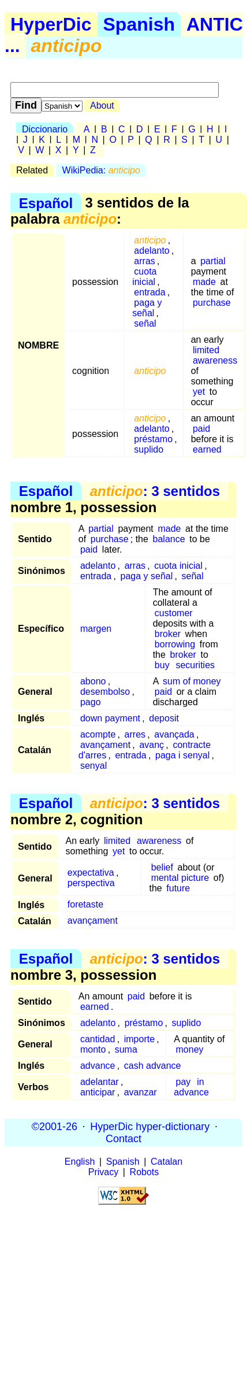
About (102, 105)
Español (46, 202)
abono (93, 681)
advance (97, 1066)
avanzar (140, 1092)
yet (199, 392)
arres (135, 734)
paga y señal (147, 308)
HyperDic (51, 24)
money (190, 1049)
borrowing (175, 644)
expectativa (91, 872)
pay (183, 1082)
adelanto (151, 250)
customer (174, 613)
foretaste (85, 904)
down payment (110, 718)
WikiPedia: (101, 170)
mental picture (180, 878)
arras (144, 261)
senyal (93, 766)
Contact (123, 1138)
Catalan (166, 1161)
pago (90, 702)
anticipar (97, 1092)
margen (95, 629)
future (178, 888)
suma (126, 1049)
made (204, 282)
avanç (151, 745)
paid (201, 429)
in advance (191, 1087)
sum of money (191, 681)
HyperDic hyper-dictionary (149, 1126)
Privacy (103, 1172)
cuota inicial (144, 276)
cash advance (152, 1066)
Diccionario (45, 129)
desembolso (105, 692)
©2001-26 (54, 1126)
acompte (97, 734)
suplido (148, 449)
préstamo (153, 439)
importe (139, 1039)
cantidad (97, 1039)
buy (162, 665)
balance (169, 539)
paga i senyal (182, 755)
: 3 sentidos (155, 491)
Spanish (139, 24)
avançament (105, 745)
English (80, 1161)
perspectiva (91, 883)
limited (206, 350)
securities (195, 665)
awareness (215, 360)
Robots (144, 1172)
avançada (174, 734)
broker (168, 634)
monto (93, 1049)
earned (207, 449)
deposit (164, 718)
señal (145, 323)
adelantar (99, 1082)
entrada (149, 292)
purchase (212, 303)
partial (213, 261)
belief (162, 867)
